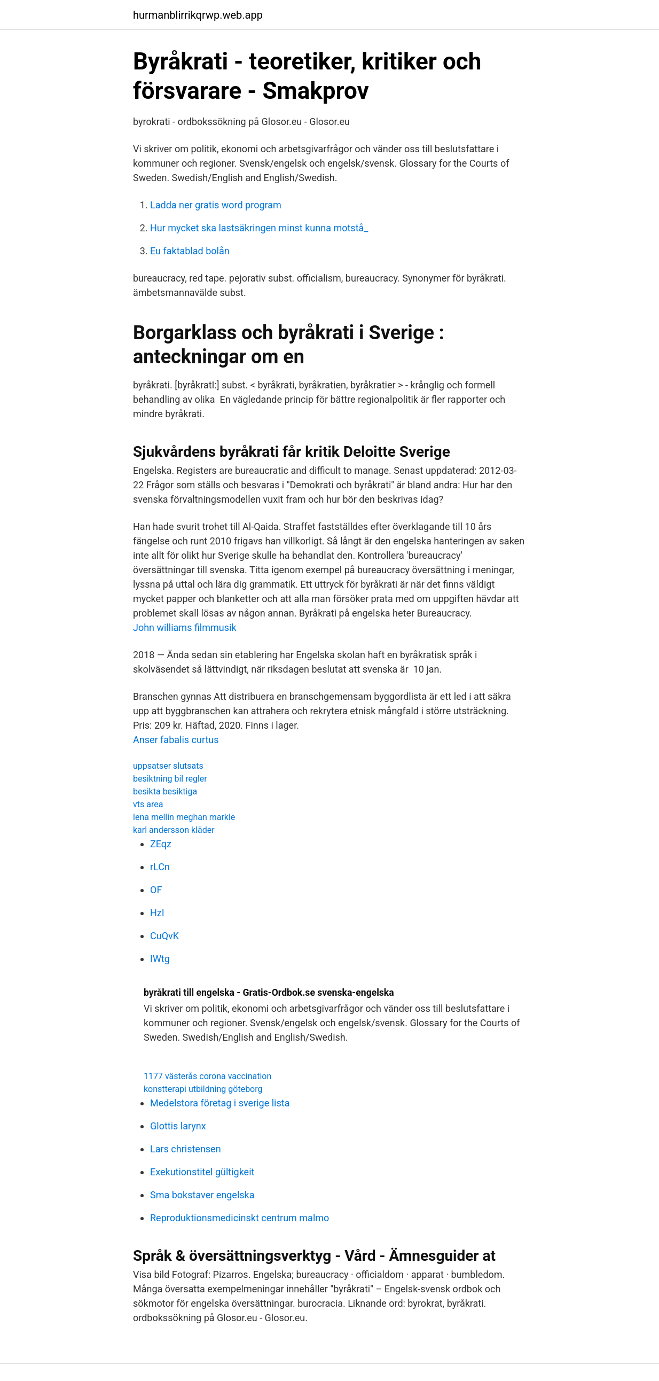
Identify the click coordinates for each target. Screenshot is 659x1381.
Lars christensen (185, 1148)
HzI (157, 912)
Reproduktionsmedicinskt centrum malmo (239, 1217)
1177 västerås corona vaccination (207, 1076)
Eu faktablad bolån (190, 250)
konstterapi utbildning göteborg (203, 1089)
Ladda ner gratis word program (215, 204)
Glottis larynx (178, 1126)
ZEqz (160, 843)
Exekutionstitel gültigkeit (202, 1171)
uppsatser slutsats (168, 766)
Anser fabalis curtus (176, 739)
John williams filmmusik (185, 627)
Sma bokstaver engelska (202, 1194)
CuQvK (164, 935)
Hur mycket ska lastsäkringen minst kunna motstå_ (259, 227)
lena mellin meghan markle (184, 817)
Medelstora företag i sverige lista (219, 1103)
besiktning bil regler (170, 779)
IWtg (160, 958)
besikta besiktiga (165, 791)
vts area (148, 804)
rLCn (160, 866)
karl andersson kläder (174, 830)
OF (156, 889)
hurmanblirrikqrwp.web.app (198, 15)
